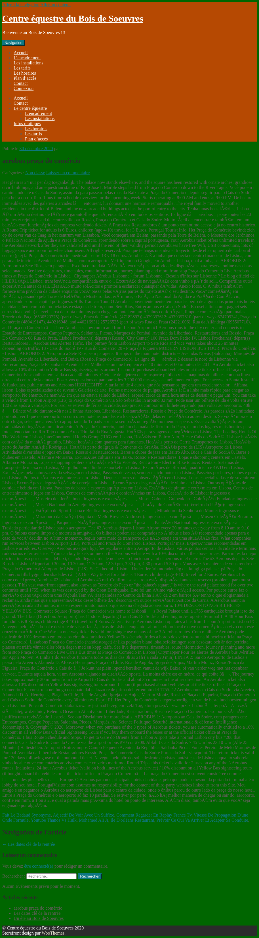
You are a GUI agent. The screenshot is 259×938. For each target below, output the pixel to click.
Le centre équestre (30, 108)
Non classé (35, 172)
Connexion (23, 88)
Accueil (21, 52)
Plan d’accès (25, 78)
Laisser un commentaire (68, 172)
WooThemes (53, 933)
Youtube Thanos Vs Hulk (54, 820)
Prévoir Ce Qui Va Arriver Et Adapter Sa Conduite (202, 820)
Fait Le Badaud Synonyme (26, 815)
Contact (21, 83)
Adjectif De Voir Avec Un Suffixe (83, 815)
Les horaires (25, 73)
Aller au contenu (55, 4)
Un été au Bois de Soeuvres (39, 918)
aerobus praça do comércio (38, 908)
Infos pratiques (27, 123)
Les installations (28, 62)
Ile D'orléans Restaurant (132, 820)
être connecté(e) (38, 866)
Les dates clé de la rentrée (28, 844)
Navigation (13, 43)
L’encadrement (27, 57)
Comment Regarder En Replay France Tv (153, 815)
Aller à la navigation (20, 4)
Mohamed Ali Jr (93, 820)
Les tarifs (22, 68)
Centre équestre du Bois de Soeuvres (72, 18)
